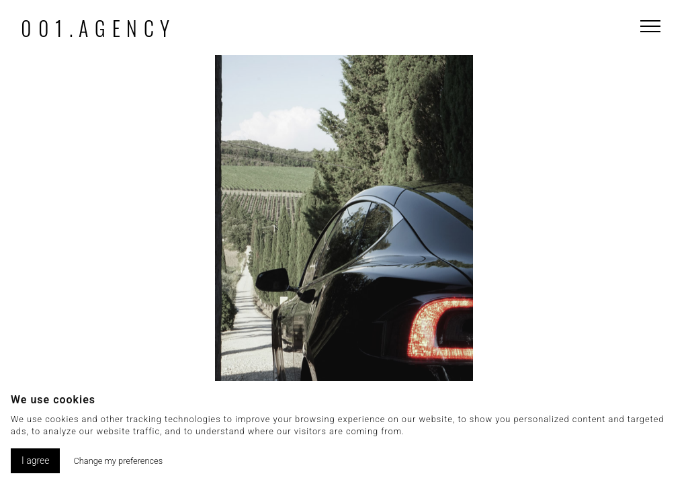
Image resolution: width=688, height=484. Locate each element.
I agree (35, 460)
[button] (550, 263)
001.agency (98, 28)
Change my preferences (118, 461)
